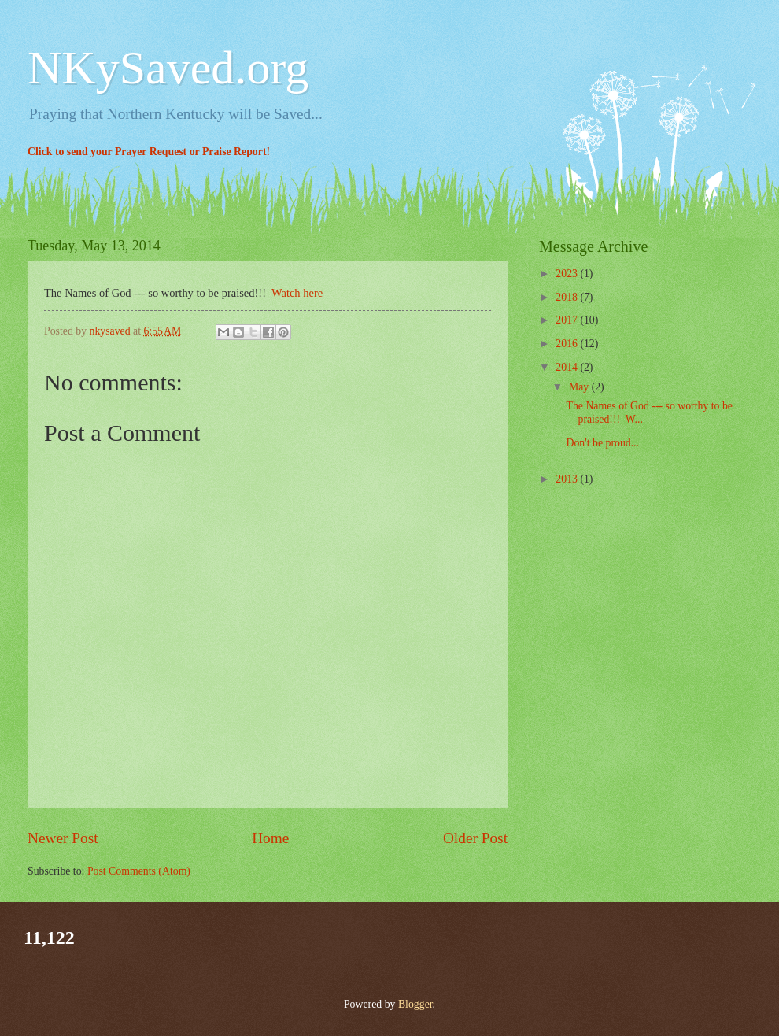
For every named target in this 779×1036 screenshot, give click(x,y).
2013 (568, 479)
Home (270, 838)
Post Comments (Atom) (138, 871)
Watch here (297, 293)
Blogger (415, 1004)
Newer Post (63, 838)
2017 (568, 320)
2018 (568, 297)
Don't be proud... (602, 443)
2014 (568, 367)
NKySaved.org (168, 68)
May (580, 387)
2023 (568, 273)
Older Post (475, 838)
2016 (568, 344)
